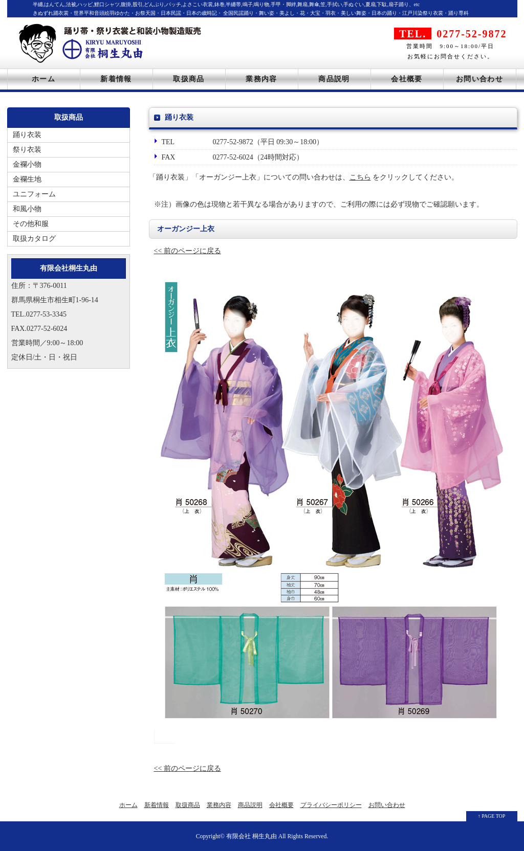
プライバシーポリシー (331, 805)
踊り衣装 (27, 135)
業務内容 (261, 79)
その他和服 (31, 224)
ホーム (43, 79)
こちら (360, 177)
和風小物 (27, 209)
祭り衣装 (27, 149)
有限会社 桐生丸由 (251, 836)
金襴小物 (27, 164)
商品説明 (334, 79)
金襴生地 (27, 179)
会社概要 (407, 79)
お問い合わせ (479, 79)
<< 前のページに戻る (187, 251)
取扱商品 (189, 79)
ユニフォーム (34, 194)
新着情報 (116, 79)
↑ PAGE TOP (492, 816)
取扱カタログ (34, 238)
